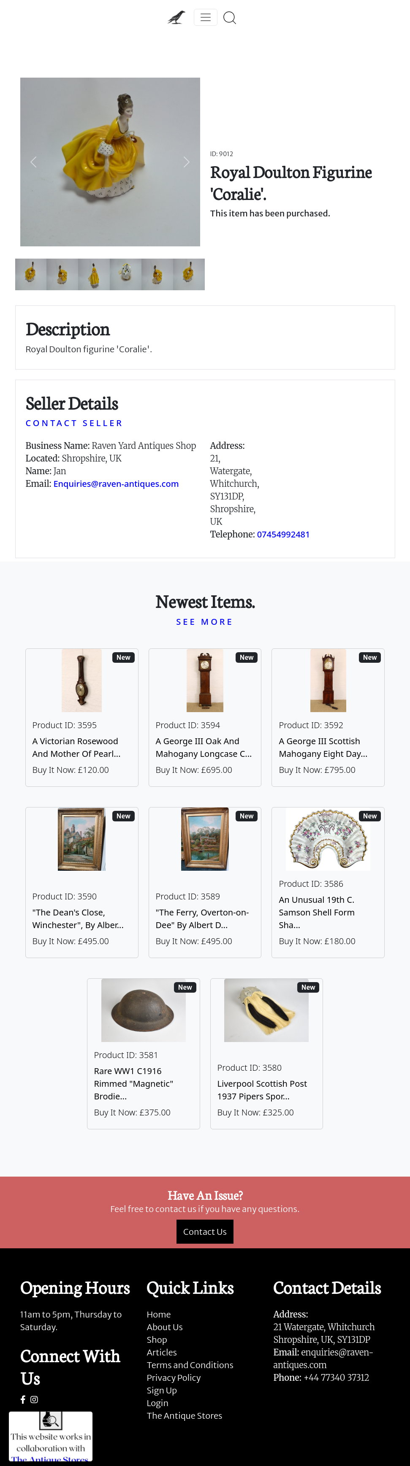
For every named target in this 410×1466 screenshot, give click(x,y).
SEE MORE (205, 621)
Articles (161, 1352)
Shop (157, 1339)
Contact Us (205, 1231)
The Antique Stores (184, 1415)
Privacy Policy (174, 1377)
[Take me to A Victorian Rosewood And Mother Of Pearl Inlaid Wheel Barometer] (82, 717)
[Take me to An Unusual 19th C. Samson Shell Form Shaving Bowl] (328, 882)
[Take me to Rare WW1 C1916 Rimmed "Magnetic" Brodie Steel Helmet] (143, 1053)
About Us (164, 1327)
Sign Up (162, 1390)
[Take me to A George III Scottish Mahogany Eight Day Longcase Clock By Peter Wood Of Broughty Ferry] (328, 717)
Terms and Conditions (190, 1365)
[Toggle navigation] (205, 17)
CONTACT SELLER (75, 423)
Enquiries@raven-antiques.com (116, 483)
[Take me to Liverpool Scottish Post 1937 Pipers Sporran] (267, 1053)
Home (159, 1314)
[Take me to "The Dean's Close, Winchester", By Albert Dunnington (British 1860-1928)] (82, 882)
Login (157, 1403)
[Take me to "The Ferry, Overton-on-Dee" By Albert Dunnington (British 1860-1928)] (205, 882)
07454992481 (283, 534)
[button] (33, 162)
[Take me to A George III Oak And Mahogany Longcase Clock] (205, 717)
